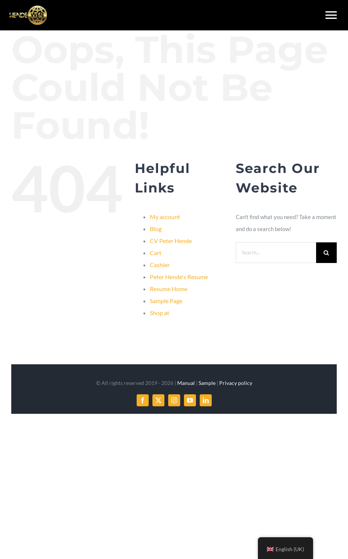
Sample (207, 383)
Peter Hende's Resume (179, 276)
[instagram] (174, 400)
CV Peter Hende (171, 240)
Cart (155, 252)
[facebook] (143, 400)
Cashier (160, 264)
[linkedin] (206, 400)
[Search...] (276, 252)
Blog (155, 228)
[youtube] (190, 400)
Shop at (159, 312)
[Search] (326, 252)
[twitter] (158, 400)
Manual (186, 383)
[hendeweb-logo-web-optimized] (28, 8)
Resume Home (168, 288)
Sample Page (166, 300)
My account (165, 216)
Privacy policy (235, 383)
